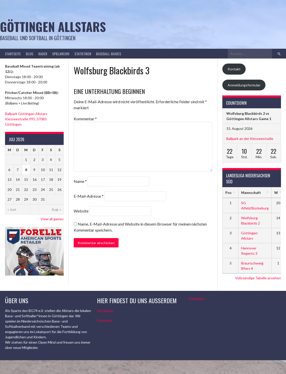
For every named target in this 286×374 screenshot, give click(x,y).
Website (81, 210)
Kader (42, 53)
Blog (29, 53)
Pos (228, 192)
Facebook (104, 320)
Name (80, 181)
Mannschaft (251, 192)
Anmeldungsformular (244, 85)
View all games (52, 219)
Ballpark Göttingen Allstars (26, 114)
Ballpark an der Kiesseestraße (249, 138)
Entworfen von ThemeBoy (266, 363)
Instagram (105, 310)
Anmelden (197, 298)
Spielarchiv (60, 53)
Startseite (13, 53)
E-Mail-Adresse (89, 196)
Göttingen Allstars (53, 26)
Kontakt (234, 69)
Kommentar (85, 118)
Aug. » (56, 209)
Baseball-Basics (108, 53)
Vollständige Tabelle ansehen (258, 278)
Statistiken (82, 53)
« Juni (12, 209)
